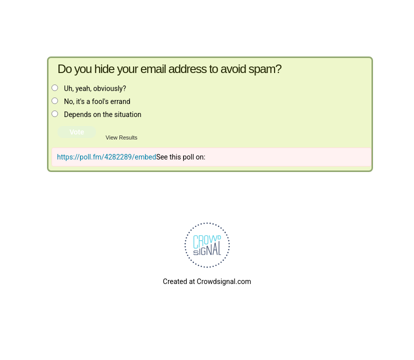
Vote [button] (77, 132)
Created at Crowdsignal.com (207, 282)
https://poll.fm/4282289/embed (106, 157)
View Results (121, 137)
